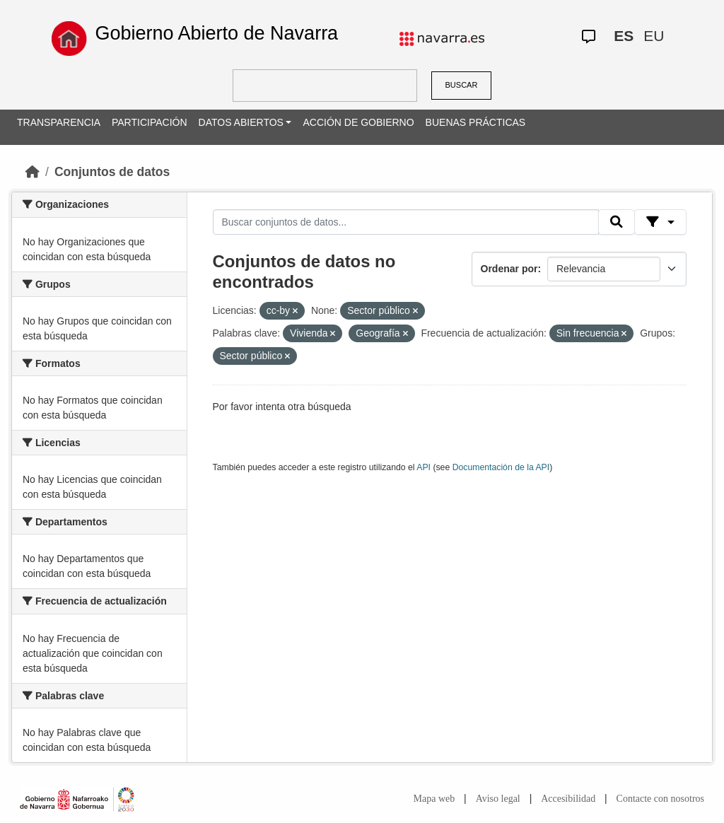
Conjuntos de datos (112, 172)
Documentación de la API (501, 467)
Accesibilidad (568, 798)
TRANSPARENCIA (58, 122)
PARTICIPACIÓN (149, 122)
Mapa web (434, 798)
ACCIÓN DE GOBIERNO (358, 122)
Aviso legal (498, 798)
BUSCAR (461, 85)
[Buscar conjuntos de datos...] (406, 222)
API (423, 467)
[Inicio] (32, 172)
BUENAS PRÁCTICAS (476, 122)
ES (624, 36)
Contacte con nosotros (660, 798)
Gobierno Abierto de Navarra (216, 33)
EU (653, 36)
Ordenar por (509, 268)
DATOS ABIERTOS (241, 122)
